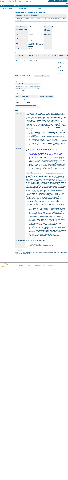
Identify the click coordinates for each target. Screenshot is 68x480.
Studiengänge (50, 18)
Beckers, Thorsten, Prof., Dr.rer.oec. (24, 86)
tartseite (3, 5)
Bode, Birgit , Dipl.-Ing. (21, 90)
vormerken (29, 75)
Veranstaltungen (7, 8)
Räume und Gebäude (23, 8)
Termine (32, 18)
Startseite (9, 9)
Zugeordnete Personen (40, 18)
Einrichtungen (58, 18)
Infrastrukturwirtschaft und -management (26, 105)
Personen (38, 8)
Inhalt (64, 18)
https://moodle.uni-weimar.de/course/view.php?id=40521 (36, 45)
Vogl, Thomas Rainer (20, 88)
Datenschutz (51, 265)
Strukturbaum (19, 20)
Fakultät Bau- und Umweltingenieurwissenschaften (28, 107)
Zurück (28, 265)
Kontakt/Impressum (39, 265)
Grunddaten (26, 18)
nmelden (9, 5)
